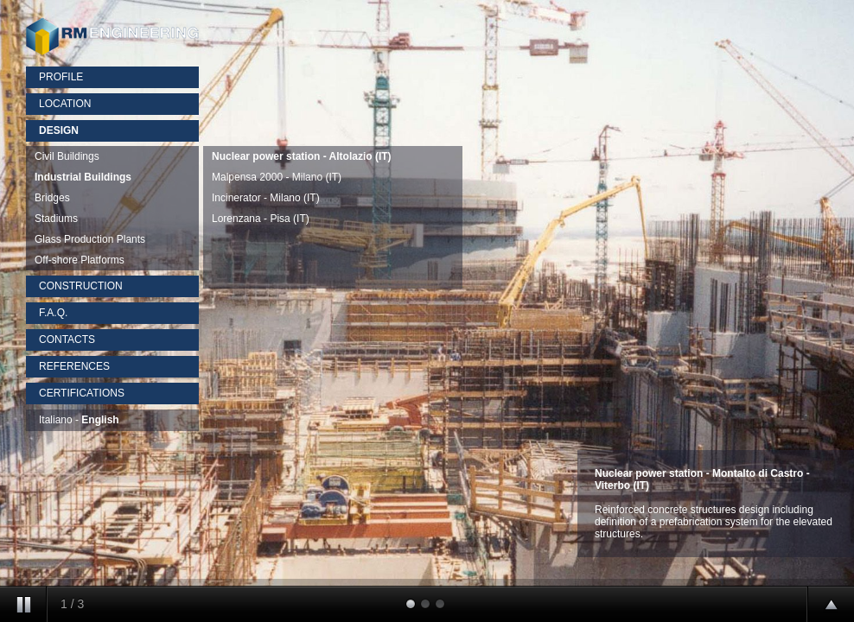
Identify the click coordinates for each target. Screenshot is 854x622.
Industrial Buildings (83, 177)
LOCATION (65, 104)
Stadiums (56, 219)
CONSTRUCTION (81, 286)
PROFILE (61, 77)
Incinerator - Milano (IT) (266, 198)
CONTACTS (67, 339)
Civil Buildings (67, 156)
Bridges (52, 198)
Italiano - (79, 420)
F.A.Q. (53, 313)
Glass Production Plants (90, 239)
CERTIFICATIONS (81, 393)
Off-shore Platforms (79, 260)
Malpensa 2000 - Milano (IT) (276, 177)
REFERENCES (74, 366)
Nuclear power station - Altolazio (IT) (302, 156)
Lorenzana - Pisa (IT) (260, 219)
